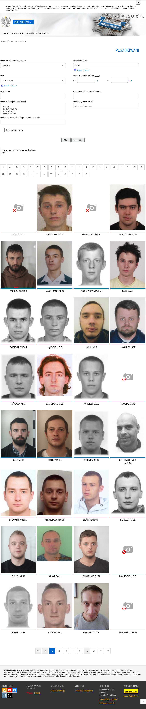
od (74, 81)
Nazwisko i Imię (80, 61)
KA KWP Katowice (33, 109)
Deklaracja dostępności (84, 690)
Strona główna (6, 41)
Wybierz (33, 106)
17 (94, 651)
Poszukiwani (20, 41)
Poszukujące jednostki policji (13, 102)
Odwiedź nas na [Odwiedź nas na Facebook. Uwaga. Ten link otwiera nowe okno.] (14, 690)
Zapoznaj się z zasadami (108, 699)
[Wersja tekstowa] (132, 16)
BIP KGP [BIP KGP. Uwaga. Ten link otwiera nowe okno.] (37, 693)
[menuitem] (13, 33)
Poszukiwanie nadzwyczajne (13, 61)
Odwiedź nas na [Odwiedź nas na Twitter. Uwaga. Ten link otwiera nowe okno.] (9, 695)
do (108, 81)
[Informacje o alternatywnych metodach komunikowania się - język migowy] (137, 16)
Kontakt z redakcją (58, 690)
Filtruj (66, 140)
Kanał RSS (4, 690)
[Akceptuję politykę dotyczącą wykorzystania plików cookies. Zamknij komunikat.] (138, 2)
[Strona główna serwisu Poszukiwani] (123, 16)
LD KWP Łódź (33, 114)
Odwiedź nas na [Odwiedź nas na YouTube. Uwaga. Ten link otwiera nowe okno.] (9, 690)
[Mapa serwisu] (128, 16)
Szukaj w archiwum (14, 130)
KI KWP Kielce (33, 111)
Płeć (2, 76)
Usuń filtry (78, 140)
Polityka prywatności (107, 703)
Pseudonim (5, 91)
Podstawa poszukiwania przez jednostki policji (20, 118)
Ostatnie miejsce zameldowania (87, 91)
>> (107, 650)
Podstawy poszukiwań (83, 102)
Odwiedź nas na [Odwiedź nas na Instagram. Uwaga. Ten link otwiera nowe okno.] (4, 695)
